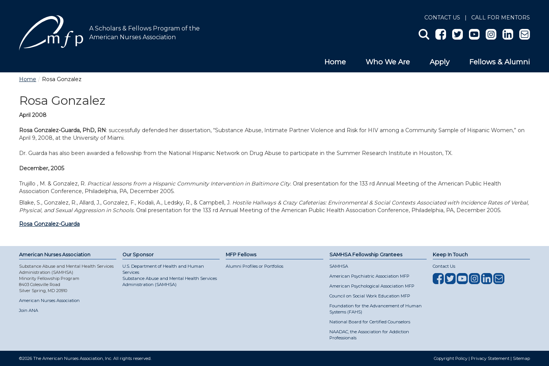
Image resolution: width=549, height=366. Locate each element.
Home (335, 62)
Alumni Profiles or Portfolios (254, 266)
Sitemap (521, 358)
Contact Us (442, 17)
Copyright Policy (450, 358)
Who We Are (388, 62)
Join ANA (28, 310)
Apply (439, 62)
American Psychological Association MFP (371, 286)
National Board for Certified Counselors (369, 321)
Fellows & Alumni (499, 62)
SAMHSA (338, 266)
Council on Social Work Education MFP (369, 296)
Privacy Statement (490, 358)
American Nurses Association (49, 300)
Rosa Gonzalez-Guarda (49, 224)
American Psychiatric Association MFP (369, 276)
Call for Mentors (500, 17)
